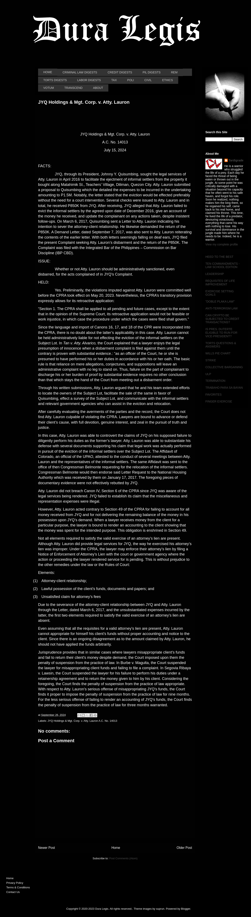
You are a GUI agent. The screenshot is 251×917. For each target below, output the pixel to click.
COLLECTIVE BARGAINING (224, 367)
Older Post (184, 847)
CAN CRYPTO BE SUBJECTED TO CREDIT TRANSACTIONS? (222, 319)
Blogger (185, 908)
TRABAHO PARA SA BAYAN (224, 387)
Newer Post (46, 847)
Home (115, 847)
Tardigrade (236, 160)
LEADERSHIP (214, 274)
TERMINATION (215, 380)
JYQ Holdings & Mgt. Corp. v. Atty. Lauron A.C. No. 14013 (82, 720)
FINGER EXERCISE (218, 401)
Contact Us (13, 892)
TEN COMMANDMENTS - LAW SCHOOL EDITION (222, 265)
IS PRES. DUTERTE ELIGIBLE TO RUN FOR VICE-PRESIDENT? (221, 332)
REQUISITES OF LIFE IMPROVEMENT (220, 282)
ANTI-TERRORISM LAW (221, 308)
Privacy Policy (14, 882)
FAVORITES (213, 394)
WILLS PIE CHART (218, 353)
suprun (160, 908)
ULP (208, 374)
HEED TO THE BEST (219, 256)
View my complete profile (221, 244)
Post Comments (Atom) (123, 858)
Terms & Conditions (18, 887)
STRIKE (210, 360)
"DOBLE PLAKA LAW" (219, 301)
